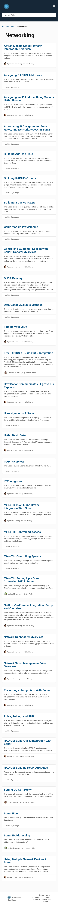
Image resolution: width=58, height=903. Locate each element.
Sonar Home (44, 895)
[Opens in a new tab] (9, 897)
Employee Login (46, 900)
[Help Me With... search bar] (29, 15)
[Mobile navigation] (54, 6)
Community (37, 897)
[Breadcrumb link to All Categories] (8, 26)
